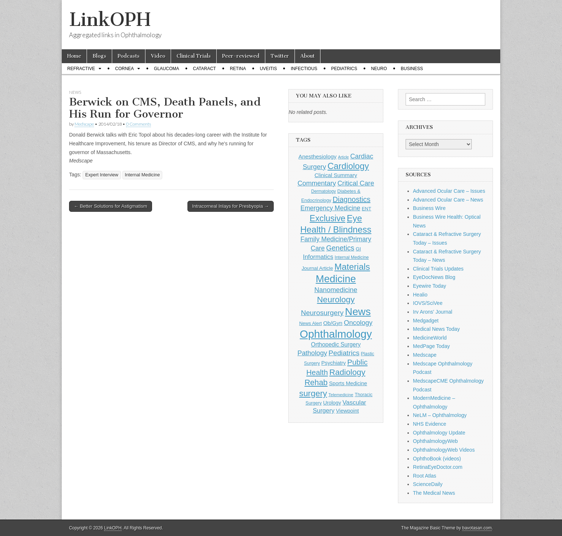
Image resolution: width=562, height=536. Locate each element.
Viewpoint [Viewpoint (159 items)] (347, 411)
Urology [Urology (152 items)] (332, 403)
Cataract (204, 68)
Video (158, 56)
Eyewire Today (429, 286)
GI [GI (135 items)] (358, 249)
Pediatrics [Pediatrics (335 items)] (344, 353)
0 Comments (138, 124)
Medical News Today (436, 329)
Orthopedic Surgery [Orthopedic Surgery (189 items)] (336, 344)
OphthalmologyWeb (435, 441)
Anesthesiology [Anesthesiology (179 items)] (318, 156)
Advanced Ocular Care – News (448, 200)
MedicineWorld (430, 338)
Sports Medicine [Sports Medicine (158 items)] (348, 383)
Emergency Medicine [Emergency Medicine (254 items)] (330, 208)
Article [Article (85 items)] (343, 157)
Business (412, 68)
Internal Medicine (142, 174)
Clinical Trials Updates (438, 269)
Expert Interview (101, 174)
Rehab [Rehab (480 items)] (315, 382)
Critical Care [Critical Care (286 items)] (355, 183)
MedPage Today (431, 346)
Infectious (304, 68)
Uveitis (268, 68)
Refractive (81, 68)
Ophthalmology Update (439, 433)
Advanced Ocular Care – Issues (449, 191)
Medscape (84, 124)
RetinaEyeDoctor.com (437, 467)
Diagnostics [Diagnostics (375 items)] (351, 199)
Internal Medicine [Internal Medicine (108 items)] (352, 257)
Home (74, 56)
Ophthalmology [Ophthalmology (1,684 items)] (336, 334)
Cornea (124, 68)
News (75, 92)
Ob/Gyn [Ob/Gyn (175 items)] (333, 323)
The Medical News (434, 493)
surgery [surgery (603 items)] (313, 393)
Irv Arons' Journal (432, 312)
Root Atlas (424, 476)
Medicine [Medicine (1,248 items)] (336, 278)
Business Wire (429, 208)
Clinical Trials (193, 56)
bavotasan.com (477, 528)
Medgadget (425, 320)
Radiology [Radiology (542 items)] (347, 372)
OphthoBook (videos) (437, 459)
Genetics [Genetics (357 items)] (340, 248)
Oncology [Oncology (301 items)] (358, 322)
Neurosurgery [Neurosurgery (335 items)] (322, 313)
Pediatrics (344, 68)
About (307, 56)
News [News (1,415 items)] (358, 311)
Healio (420, 295)
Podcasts (129, 56)
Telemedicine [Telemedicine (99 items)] (341, 394)
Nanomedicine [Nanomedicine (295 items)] (335, 290)
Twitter (280, 56)
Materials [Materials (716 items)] (352, 267)
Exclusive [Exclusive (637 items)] (327, 218)
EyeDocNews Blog (434, 277)
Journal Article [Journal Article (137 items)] (317, 268)
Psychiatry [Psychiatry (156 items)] (333, 363)
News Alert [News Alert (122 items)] (310, 323)
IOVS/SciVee (428, 303)
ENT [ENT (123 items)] (366, 208)
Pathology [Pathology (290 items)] (312, 353)
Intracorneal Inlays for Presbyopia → (230, 206)
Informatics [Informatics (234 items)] (318, 256)
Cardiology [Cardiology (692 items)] (348, 166)
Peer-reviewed (240, 56)
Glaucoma (166, 68)
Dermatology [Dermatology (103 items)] (323, 191)
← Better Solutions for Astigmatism (110, 206)
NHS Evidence (429, 424)
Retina (238, 68)
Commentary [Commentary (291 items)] (316, 183)
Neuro (379, 68)
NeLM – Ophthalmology (440, 415)
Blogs (99, 56)
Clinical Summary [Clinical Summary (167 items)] (336, 175)
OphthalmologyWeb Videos (444, 450)
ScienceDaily (428, 484)
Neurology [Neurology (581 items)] (336, 299)
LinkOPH (110, 19)
